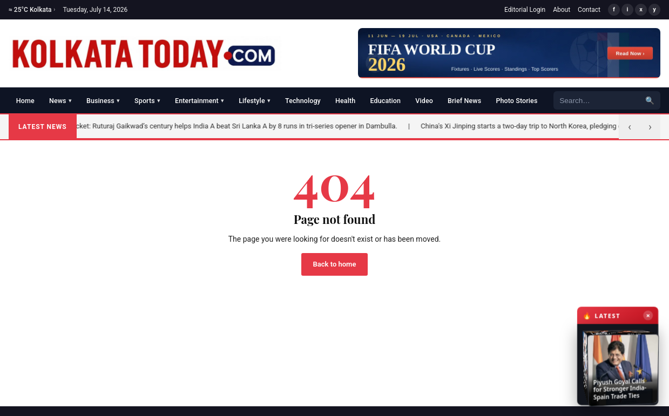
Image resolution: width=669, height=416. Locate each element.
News (60, 100)
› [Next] (650, 126)
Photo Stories (516, 101)
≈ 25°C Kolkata (32, 9)
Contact (589, 9)
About (561, 9)
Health (345, 101)
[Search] (596, 100)
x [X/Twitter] (641, 9)
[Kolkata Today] (145, 53)
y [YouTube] (654, 9)
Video (424, 101)
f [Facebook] (614, 9)
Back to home (334, 264)
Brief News (464, 101)
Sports (147, 100)
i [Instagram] (628, 9)
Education (385, 101)
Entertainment (199, 100)
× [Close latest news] (647, 319)
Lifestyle (255, 100)
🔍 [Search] (649, 100)
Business (103, 100)
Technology (303, 101)
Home (25, 101)
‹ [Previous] (629, 126)
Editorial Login (524, 9)
